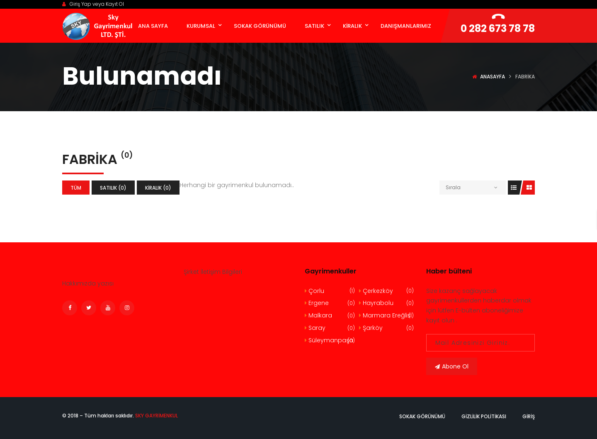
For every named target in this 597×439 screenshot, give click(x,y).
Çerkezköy (386, 291)
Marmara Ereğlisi (386, 315)
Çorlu (330, 291)
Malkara (330, 315)
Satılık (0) (113, 187)
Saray (330, 328)
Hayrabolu (386, 303)
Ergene (330, 303)
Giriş (528, 416)
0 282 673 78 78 (498, 28)
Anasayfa (492, 76)
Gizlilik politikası (483, 416)
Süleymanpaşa (330, 340)
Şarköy (386, 328)
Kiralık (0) (158, 187)
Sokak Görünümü (422, 416)
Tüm (75, 187)
